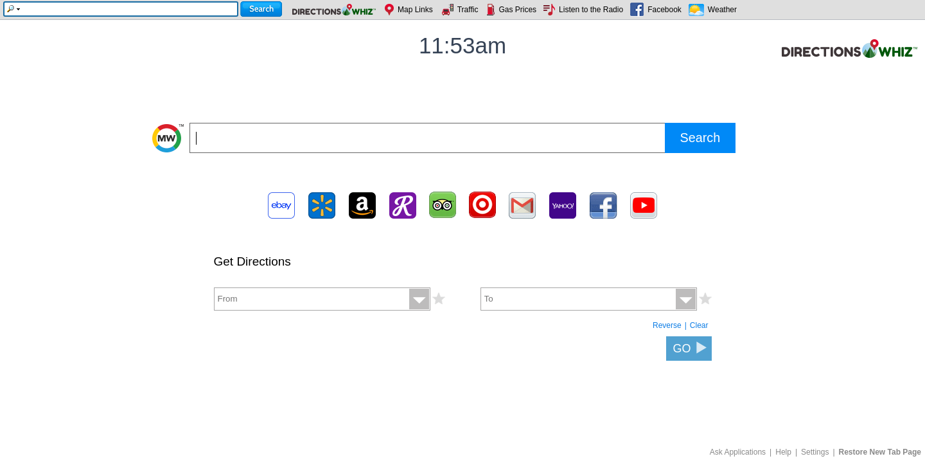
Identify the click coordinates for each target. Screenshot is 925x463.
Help (783, 452)
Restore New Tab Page (880, 452)
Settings (815, 452)
